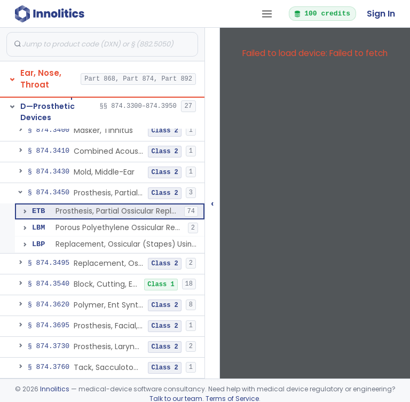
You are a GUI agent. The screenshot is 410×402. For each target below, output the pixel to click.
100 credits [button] (322, 13)
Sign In (381, 13)
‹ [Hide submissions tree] (212, 203)
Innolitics (54, 388)
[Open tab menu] (267, 14)
